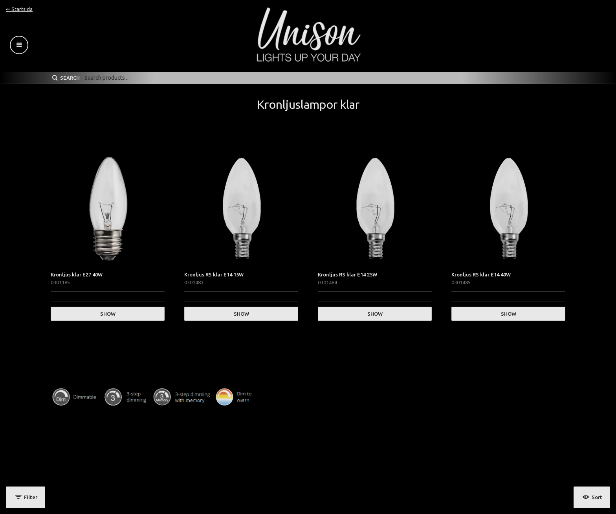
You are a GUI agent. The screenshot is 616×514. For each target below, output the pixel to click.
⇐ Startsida (19, 9)
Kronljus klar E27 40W (77, 274)
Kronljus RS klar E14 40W (481, 274)
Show (108, 313)
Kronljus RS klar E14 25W (347, 274)
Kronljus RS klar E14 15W (214, 274)
